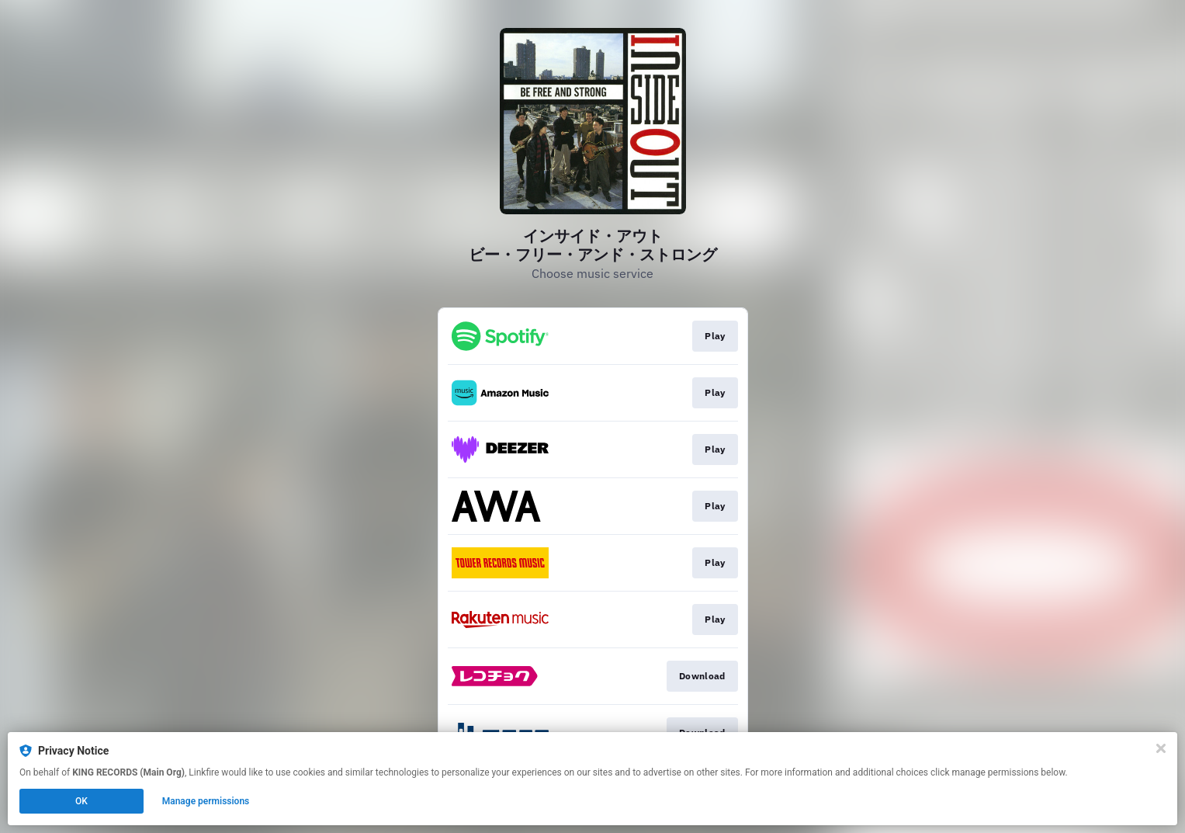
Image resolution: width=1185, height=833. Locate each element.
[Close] (1161, 748)
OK (81, 801)
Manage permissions (206, 801)
